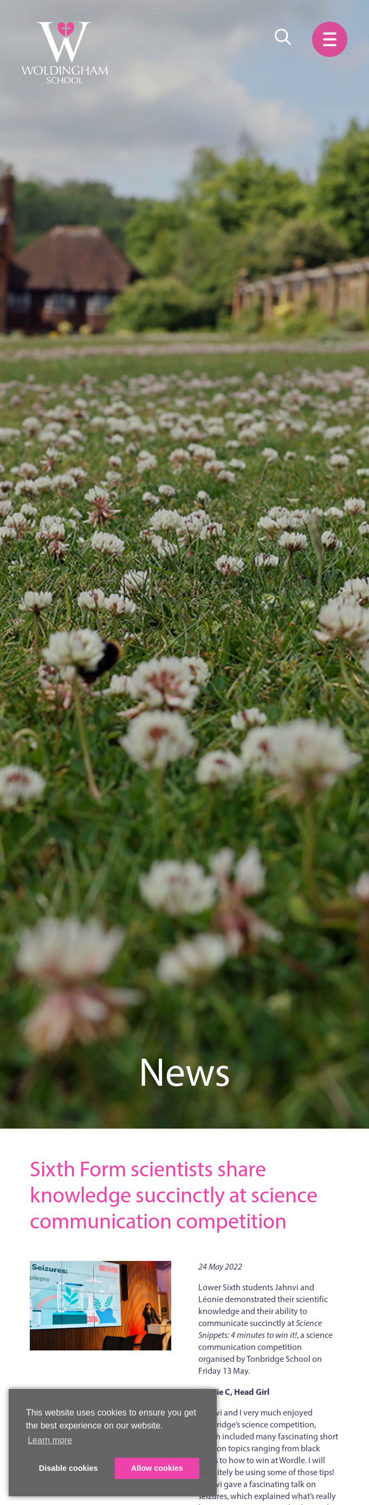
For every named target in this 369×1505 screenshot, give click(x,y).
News (184, 1072)
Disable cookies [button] (68, 1468)
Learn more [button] (50, 1440)
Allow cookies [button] (157, 1468)
